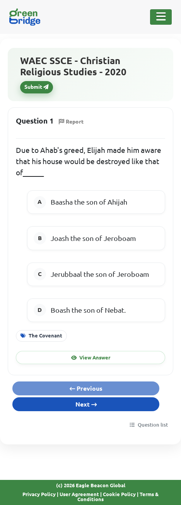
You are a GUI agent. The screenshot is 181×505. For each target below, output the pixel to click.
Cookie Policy (119, 494)
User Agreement (79, 494)
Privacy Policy (39, 494)
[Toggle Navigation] (161, 17)
